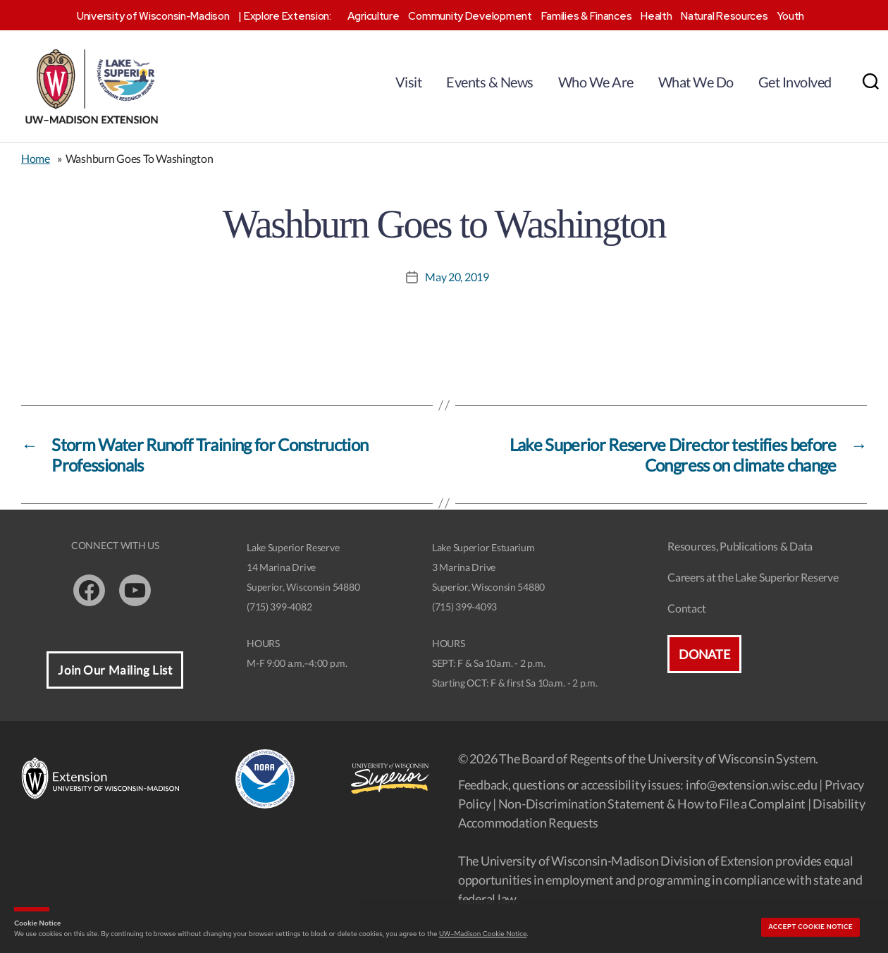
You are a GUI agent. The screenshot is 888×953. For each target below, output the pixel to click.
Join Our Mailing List (115, 670)
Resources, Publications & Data (740, 546)
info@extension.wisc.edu (752, 784)
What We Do (696, 81)
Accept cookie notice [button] (810, 927)
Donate (704, 654)
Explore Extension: (287, 16)
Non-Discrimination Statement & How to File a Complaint (652, 803)
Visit (408, 81)
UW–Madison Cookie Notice (482, 933)
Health (656, 16)
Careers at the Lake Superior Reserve (752, 577)
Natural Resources (724, 16)
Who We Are (596, 81)
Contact (686, 608)
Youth (790, 16)
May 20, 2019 (457, 276)
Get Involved (795, 81)
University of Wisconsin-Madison (153, 16)
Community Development (469, 16)
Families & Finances (586, 16)
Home (35, 158)
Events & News (490, 81)
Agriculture (373, 16)
